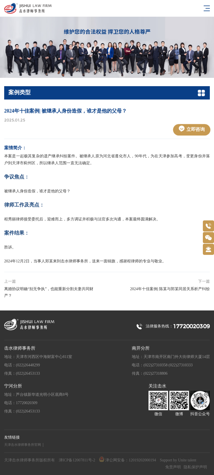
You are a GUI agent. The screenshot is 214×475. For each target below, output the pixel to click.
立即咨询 (192, 129)
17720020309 (191, 326)
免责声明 (173, 467)
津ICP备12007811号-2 (77, 460)
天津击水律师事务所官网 (22, 445)
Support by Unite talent (178, 460)
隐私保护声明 (195, 467)
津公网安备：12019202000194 (127, 459)
